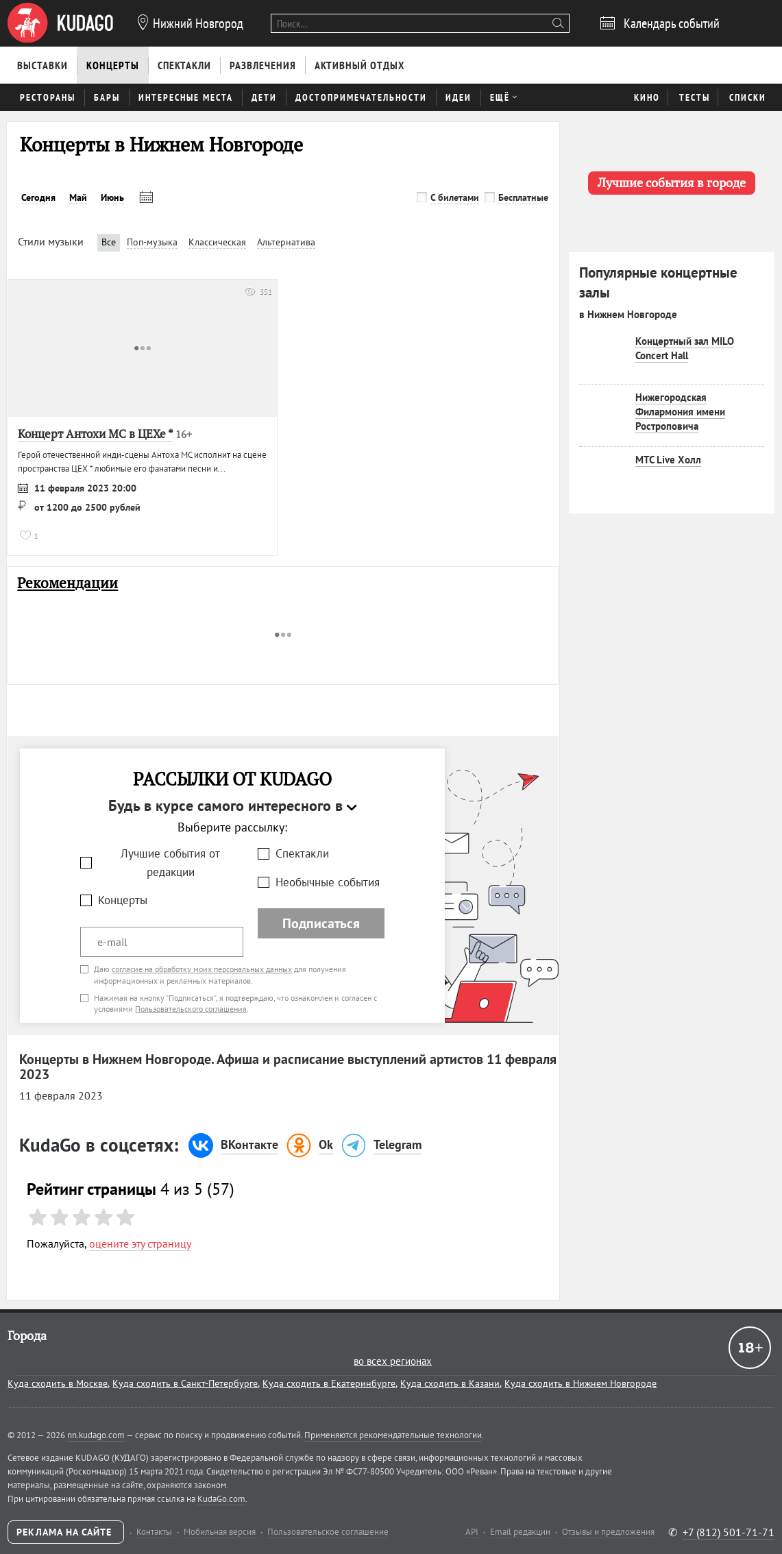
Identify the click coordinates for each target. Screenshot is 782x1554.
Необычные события (328, 882)
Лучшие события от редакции (170, 862)
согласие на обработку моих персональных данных (202, 969)
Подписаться (321, 923)
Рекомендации (67, 583)
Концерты (122, 900)
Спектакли (302, 853)
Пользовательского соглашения (191, 1009)
